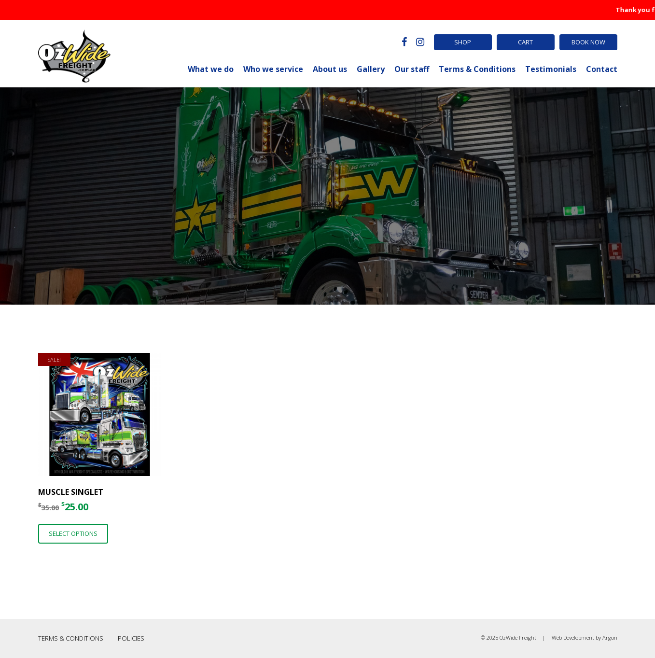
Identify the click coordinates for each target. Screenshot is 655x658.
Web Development (573, 637)
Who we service (273, 69)
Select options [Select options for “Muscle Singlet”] (73, 533)
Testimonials (550, 69)
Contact (601, 69)
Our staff (411, 69)
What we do (211, 69)
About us (330, 69)
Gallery (371, 69)
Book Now (588, 42)
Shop (462, 42)
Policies (131, 638)
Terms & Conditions (477, 69)
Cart (525, 42)
